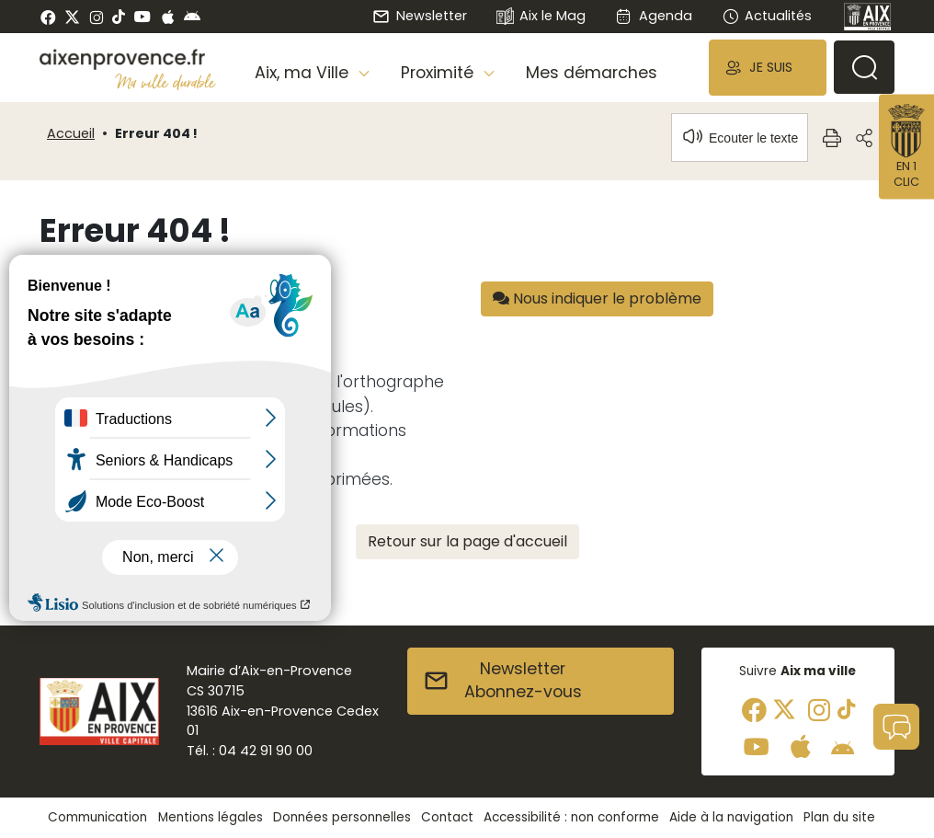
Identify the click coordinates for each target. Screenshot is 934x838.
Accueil (71, 133)
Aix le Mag (541, 17)
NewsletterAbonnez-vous (502, 681)
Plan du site (839, 817)
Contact (447, 817)
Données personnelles (342, 817)
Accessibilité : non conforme (571, 817)
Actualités (767, 15)
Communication (97, 817)
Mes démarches (591, 73)
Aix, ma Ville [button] (304, 73)
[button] (767, 68)
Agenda (653, 15)
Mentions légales (210, 817)
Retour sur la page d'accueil (467, 541)
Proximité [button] (439, 73)
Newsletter (419, 15)
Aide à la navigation (731, 817)
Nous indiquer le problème (597, 298)
